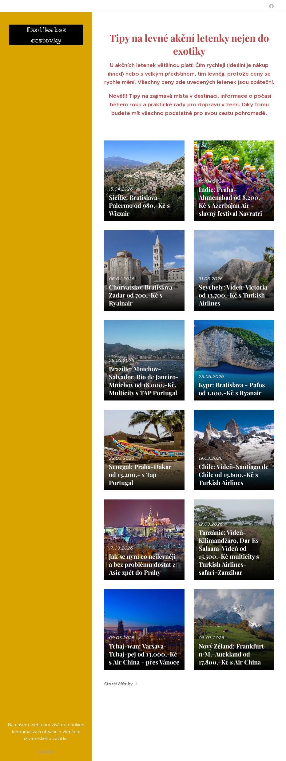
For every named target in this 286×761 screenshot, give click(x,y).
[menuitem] (46, 258)
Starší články (118, 684)
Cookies (46, 751)
